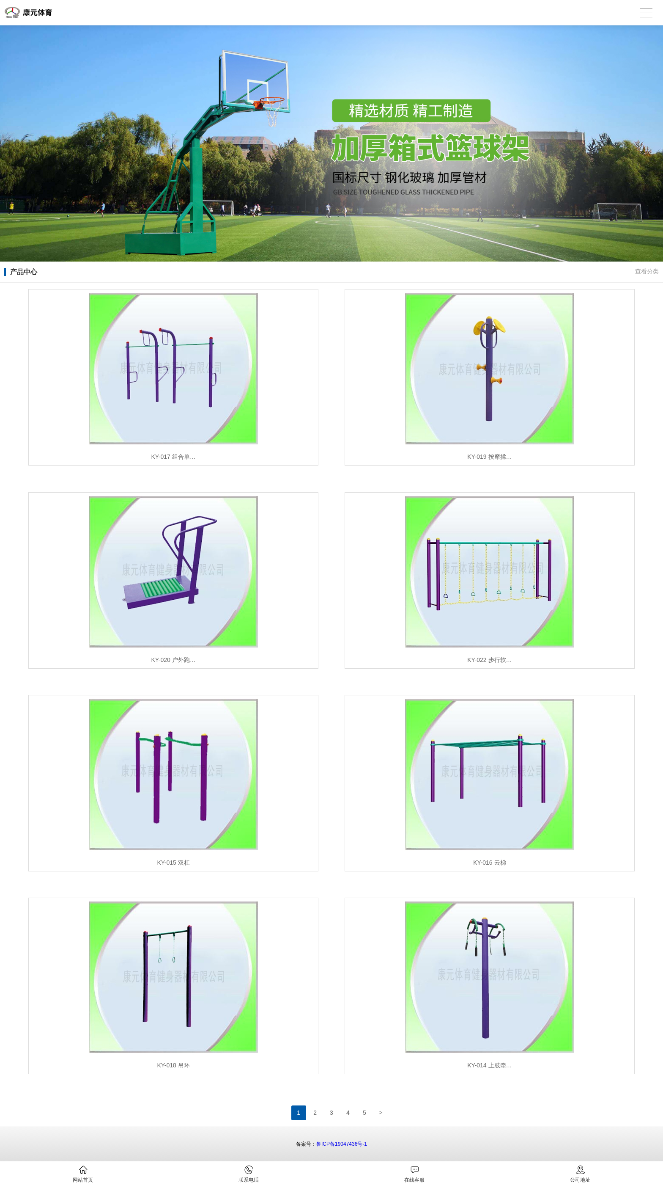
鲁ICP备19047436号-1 (341, 1144)
